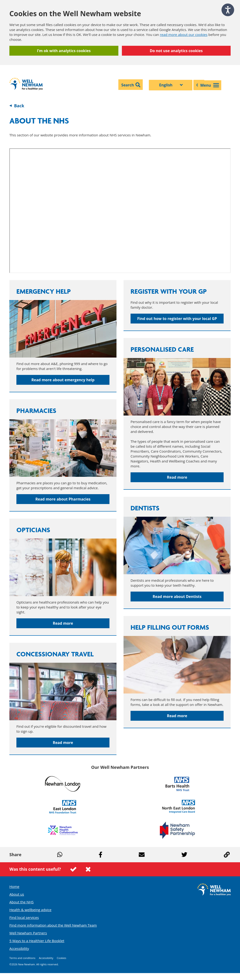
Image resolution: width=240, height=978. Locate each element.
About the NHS (21, 902)
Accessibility (19, 948)
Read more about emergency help (62, 379)
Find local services (24, 917)
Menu (209, 85)
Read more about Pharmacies (62, 499)
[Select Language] (170, 85)
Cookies (61, 958)
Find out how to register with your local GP (177, 318)
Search (127, 85)
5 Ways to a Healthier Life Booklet (36, 940)
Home (14, 886)
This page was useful (73, 869)
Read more (177, 477)
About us (16, 894)
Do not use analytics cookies (176, 50)
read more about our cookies (183, 34)
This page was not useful (88, 869)
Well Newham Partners (28, 933)
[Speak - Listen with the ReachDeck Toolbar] (227, 10)
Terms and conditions (22, 958)
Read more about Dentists (177, 596)
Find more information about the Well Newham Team (53, 925)
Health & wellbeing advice (30, 909)
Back (19, 105)
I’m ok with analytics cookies (64, 50)
